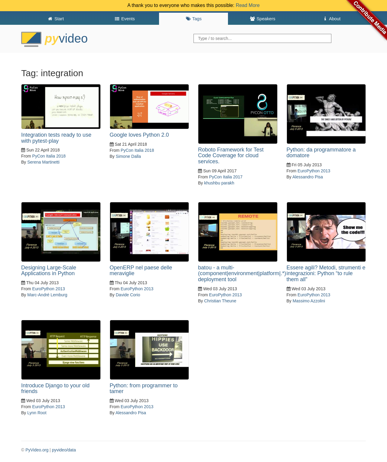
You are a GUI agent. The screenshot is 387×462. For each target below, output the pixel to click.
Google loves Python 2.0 (139, 135)
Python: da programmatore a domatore (321, 153)
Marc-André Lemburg (47, 294)
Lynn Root (36, 412)
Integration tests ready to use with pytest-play (56, 138)
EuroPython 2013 (314, 170)
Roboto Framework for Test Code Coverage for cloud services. (231, 156)
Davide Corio (128, 294)
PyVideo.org (36, 449)
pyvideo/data (64, 449)
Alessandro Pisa (307, 176)
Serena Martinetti (43, 162)
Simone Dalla (128, 156)
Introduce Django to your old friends (55, 388)
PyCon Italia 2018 (49, 156)
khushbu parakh (219, 183)
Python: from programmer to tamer (144, 388)
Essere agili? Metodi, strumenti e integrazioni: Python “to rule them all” (326, 274)
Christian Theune (220, 300)
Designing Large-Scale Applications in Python (48, 271)
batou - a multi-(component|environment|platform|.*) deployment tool (242, 274)
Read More (248, 5)
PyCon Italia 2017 (226, 176)
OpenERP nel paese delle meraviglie (141, 271)
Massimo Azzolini (309, 300)
